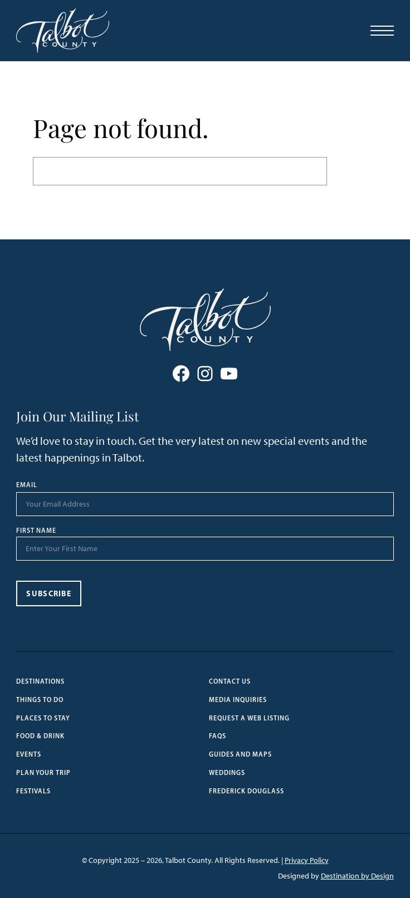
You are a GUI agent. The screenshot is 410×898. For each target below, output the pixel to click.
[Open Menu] (382, 30)
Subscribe (48, 593)
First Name (36, 530)
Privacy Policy (307, 860)
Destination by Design (357, 876)
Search (352, 171)
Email (26, 485)
